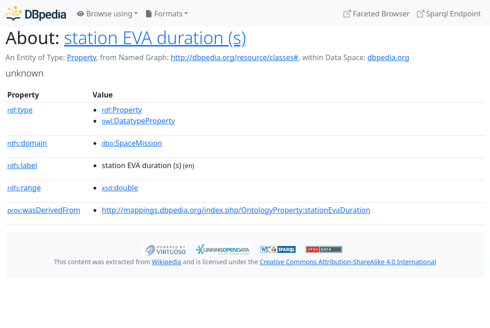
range (24, 188)
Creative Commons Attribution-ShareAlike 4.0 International (348, 261)
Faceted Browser (377, 14)
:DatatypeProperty (138, 121)
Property (81, 57)
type (20, 110)
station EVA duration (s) (155, 37)
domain (27, 143)
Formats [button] (163, 14)
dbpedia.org (388, 57)
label (22, 165)
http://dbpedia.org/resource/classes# (234, 57)
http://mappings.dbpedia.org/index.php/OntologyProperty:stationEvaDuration (236, 210)
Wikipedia (166, 261)
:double (120, 188)
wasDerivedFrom (43, 210)
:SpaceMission (132, 143)
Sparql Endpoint (449, 14)
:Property (122, 110)
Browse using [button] (104, 14)
